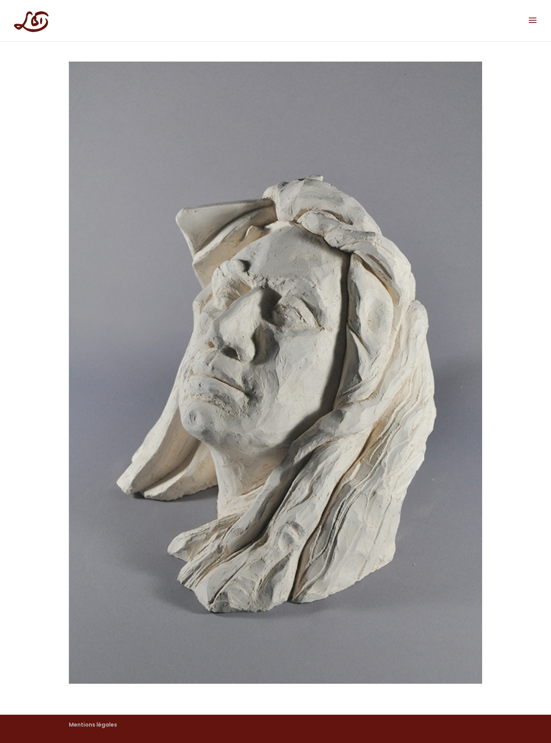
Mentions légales (93, 724)
